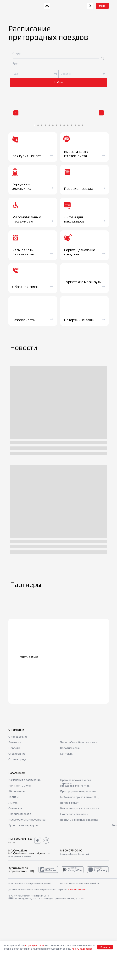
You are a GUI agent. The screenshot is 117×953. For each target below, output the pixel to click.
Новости (14, 748)
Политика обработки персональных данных (29, 883)
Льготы (13, 802)
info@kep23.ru (17, 850)
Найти (58, 82)
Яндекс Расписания (77, 889)
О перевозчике (18, 736)
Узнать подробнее (82, 948)
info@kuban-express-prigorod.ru (29, 853)
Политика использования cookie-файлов (79, 883)
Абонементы (16, 791)
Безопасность (23, 320)
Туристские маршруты (23, 825)
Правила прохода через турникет (75, 781)
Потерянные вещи (79, 320)
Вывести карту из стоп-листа (79, 808)
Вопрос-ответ (69, 802)
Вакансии (14, 742)
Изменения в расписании (24, 780)
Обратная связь (70, 748)
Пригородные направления (78, 791)
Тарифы (13, 797)
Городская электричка (74, 785)
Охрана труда (17, 759)
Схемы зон (15, 808)
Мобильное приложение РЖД (79, 797)
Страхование (16, 753)
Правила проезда (19, 814)
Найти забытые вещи (74, 814)
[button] (102, 6)
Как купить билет (19, 785)
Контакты (66, 753)
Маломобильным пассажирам (27, 819)
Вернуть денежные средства (79, 819)
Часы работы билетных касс (79, 742)
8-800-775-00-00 (71, 850)
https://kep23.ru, (34, 945)
